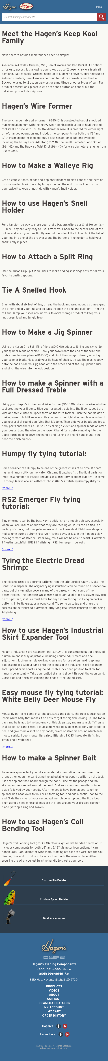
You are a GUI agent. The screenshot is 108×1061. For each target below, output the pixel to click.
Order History (54, 1015)
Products (54, 986)
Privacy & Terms (48, 1048)
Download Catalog (54, 1003)
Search (101, 17)
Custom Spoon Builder (54, 899)
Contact (54, 999)
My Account (54, 1007)
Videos (54, 990)
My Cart (54, 1011)
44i (66, 1048)
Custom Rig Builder (54, 880)
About (54, 994)
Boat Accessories (54, 918)
